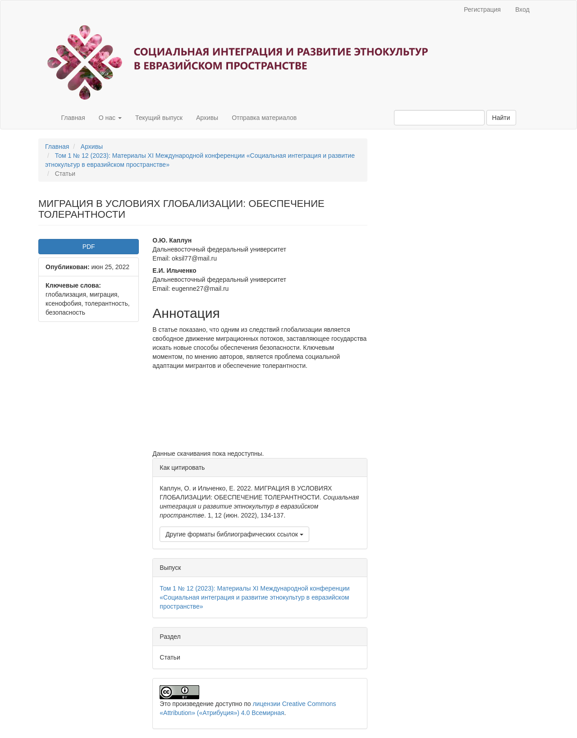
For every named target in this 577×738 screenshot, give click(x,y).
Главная (73, 117)
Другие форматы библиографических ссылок (234, 534)
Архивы (207, 117)
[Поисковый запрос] (439, 117)
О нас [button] (110, 117)
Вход (522, 9)
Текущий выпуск (159, 117)
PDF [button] (88, 246)
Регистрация (482, 9)
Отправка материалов (264, 117)
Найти (501, 117)
